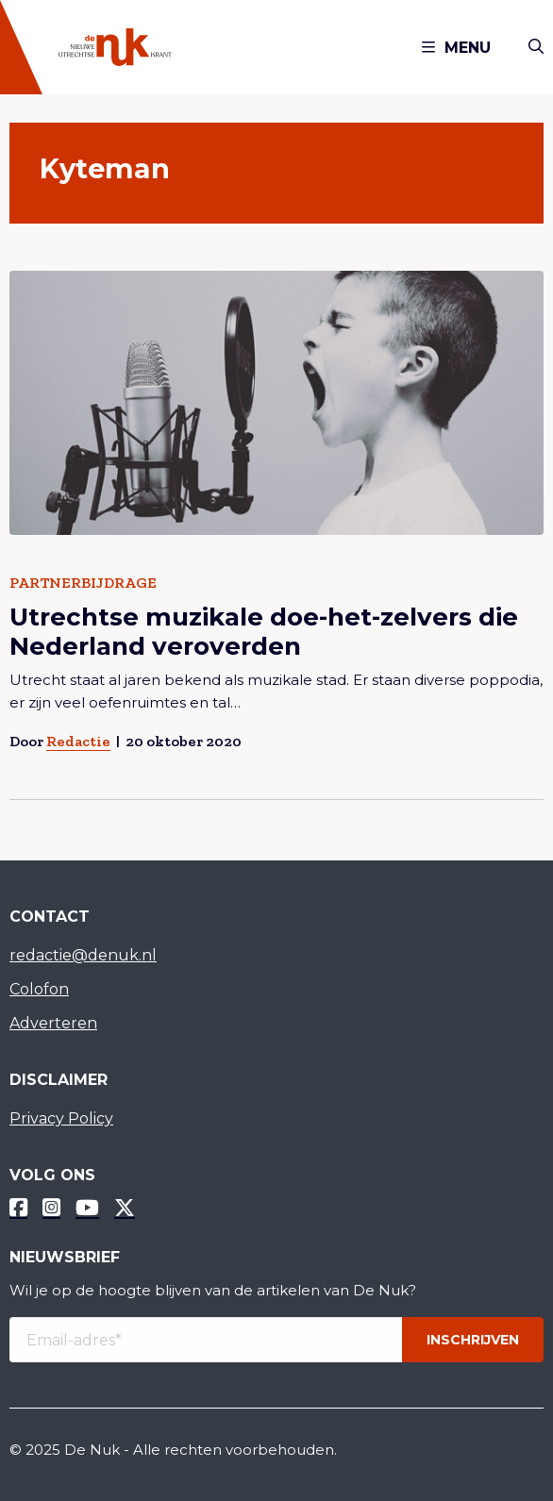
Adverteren (53, 1023)
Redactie (78, 741)
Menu (456, 48)
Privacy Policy (61, 1118)
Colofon (39, 989)
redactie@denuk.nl (83, 955)
